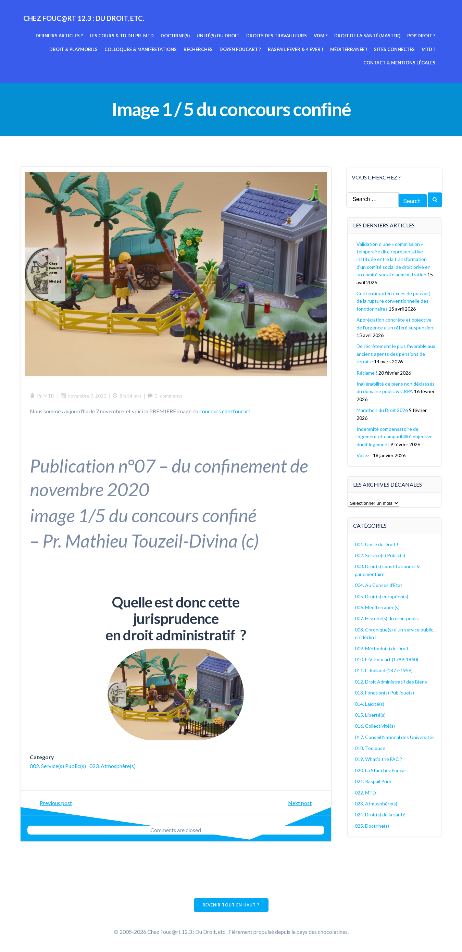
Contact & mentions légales (400, 62)
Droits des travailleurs (277, 35)
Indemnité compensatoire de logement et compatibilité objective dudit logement (395, 436)
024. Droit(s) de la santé (380, 814)
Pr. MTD (43, 396)
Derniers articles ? (60, 35)
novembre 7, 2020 (84, 396)
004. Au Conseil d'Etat (379, 584)
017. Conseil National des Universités (395, 736)
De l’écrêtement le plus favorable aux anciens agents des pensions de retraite (395, 353)
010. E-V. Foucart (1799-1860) (387, 659)
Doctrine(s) (175, 35)
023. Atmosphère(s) (113, 767)
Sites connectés (395, 49)
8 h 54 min (127, 396)
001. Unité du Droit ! (377, 544)
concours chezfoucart (225, 412)
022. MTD (365, 792)
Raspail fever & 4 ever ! (296, 49)
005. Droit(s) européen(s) (382, 596)
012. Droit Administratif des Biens (391, 681)
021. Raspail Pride (374, 781)
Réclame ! (367, 372)
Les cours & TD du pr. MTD (122, 35)
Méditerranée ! (349, 49)
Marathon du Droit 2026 (382, 409)
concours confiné (195, 516)
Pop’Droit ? (422, 35)
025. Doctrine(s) (372, 825)
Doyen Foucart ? (241, 49)
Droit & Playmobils (74, 49)
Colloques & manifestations (141, 49)
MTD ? (429, 49)
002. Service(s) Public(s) (59, 767)
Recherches (198, 49)
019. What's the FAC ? (378, 758)
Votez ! (364, 455)
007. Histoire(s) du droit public (387, 618)
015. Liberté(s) (370, 714)
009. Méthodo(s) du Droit (382, 647)
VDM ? (321, 35)
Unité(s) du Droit (218, 35)
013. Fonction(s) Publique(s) (384, 692)
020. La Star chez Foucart (382, 770)
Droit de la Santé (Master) (368, 35)
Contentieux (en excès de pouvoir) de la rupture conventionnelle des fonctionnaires (394, 300)
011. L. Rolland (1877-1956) (384, 670)
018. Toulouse (370, 747)
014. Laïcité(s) (370, 703)
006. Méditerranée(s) (377, 607)
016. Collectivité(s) (375, 725)
